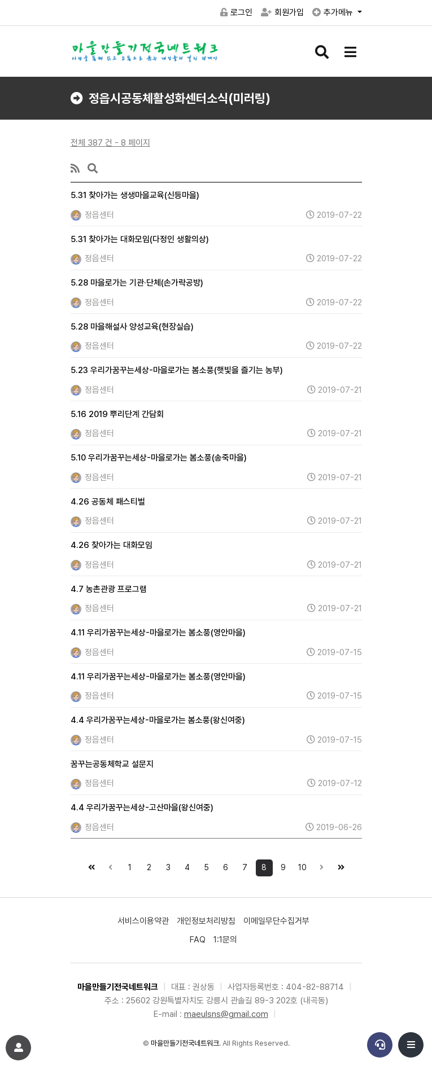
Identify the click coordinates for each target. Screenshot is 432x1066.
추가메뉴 (333, 12)
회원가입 (282, 12)
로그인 (236, 12)
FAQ (198, 940)
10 (300, 865)
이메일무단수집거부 (276, 921)
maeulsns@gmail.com (226, 1014)
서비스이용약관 (143, 921)
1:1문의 (225, 940)
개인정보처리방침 (206, 921)
